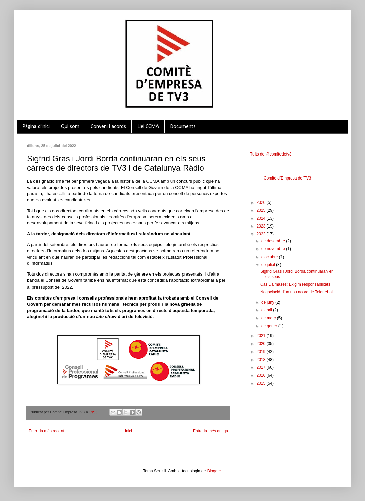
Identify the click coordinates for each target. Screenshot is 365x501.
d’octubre (270, 257)
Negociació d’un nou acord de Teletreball (297, 292)
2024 (262, 218)
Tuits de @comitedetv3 (270, 154)
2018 (262, 359)
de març (269, 318)
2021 (262, 335)
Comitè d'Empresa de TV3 (287, 178)
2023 (262, 226)
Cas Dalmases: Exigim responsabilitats (295, 284)
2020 (262, 343)
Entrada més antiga (210, 431)
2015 (262, 383)
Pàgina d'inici (36, 126)
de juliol (268, 264)
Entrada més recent (46, 431)
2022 (262, 234)
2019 (262, 351)
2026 (262, 202)
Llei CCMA (148, 126)
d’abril (267, 310)
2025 (262, 210)
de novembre (273, 248)
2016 (262, 375)
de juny (268, 302)
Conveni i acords (108, 126)
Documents (183, 126)
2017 (262, 367)
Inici (128, 431)
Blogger (214, 471)
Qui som (70, 126)
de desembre (273, 241)
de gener (269, 326)
